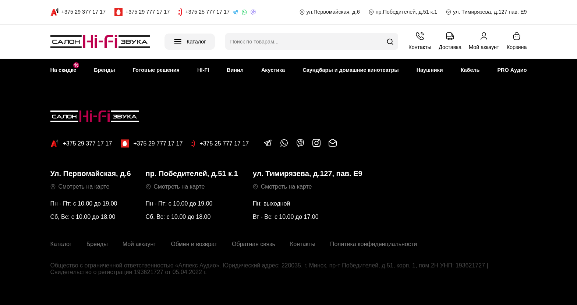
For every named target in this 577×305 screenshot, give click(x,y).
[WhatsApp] (244, 12)
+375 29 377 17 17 (81, 143)
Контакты (302, 244)
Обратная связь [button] (253, 244)
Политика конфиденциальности (373, 244)
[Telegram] (235, 12)
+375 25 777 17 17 (220, 143)
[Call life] (204, 12)
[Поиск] (390, 41)
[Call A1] (78, 12)
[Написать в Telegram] (267, 145)
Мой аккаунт (139, 244)
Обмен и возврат (194, 244)
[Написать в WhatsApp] (284, 145)
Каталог (61, 244)
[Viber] (253, 12)
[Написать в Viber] (300, 145)
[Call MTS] (142, 12)
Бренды (97, 244)
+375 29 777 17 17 (152, 143)
